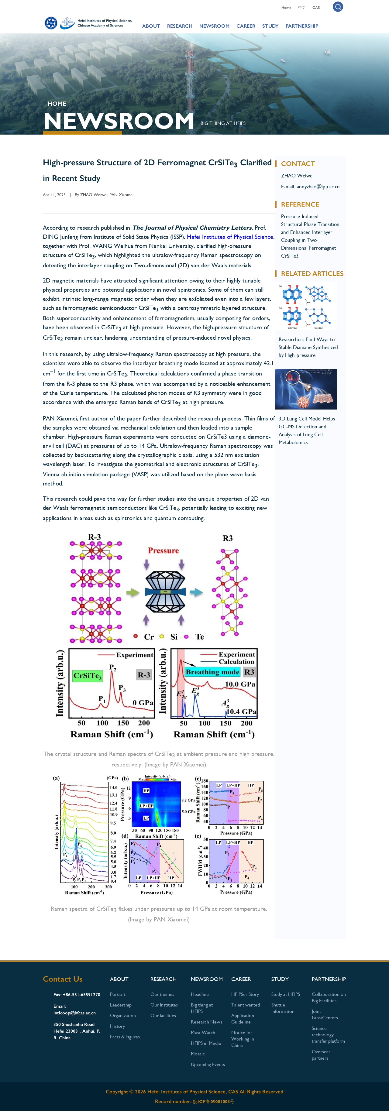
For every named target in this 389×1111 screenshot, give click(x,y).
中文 (301, 7)
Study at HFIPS (285, 994)
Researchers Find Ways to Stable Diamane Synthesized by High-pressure (308, 347)
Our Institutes (164, 1005)
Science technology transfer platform (328, 1034)
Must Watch (203, 1032)
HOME (57, 103)
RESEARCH (179, 26)
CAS (316, 7)
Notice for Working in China (242, 1039)
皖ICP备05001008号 (213, 1101)
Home (286, 7)
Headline (200, 994)
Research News (206, 1022)
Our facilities (163, 1015)
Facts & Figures (125, 1037)
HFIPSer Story (245, 994)
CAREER (245, 26)
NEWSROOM (214, 26)
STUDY (270, 26)
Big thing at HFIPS (223, 123)
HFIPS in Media (206, 1043)
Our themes (162, 994)
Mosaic (198, 1054)
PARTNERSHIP (302, 26)
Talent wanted (245, 1005)
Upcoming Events (208, 1064)
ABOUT (151, 26)
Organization (123, 1015)
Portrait (117, 994)
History (117, 1026)
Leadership (121, 1005)
